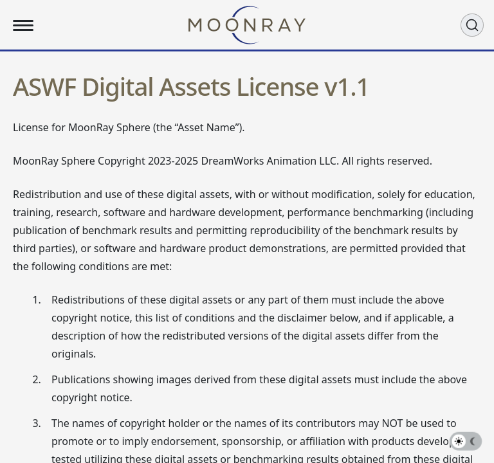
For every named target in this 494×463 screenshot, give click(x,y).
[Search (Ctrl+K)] (472, 25)
